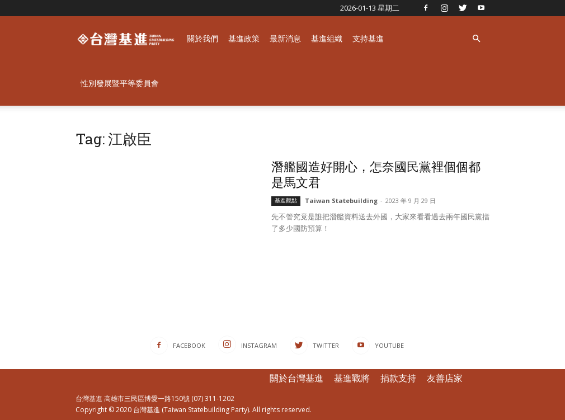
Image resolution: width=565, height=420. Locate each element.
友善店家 (445, 378)
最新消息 (285, 38)
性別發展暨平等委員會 (120, 83)
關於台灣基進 (296, 378)
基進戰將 (352, 378)
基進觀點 (286, 200)
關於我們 (202, 38)
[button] (476, 39)
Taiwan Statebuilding (341, 200)
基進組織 (326, 38)
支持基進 (368, 38)
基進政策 (244, 38)
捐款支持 (398, 378)
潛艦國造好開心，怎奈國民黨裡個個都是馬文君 (376, 174)
